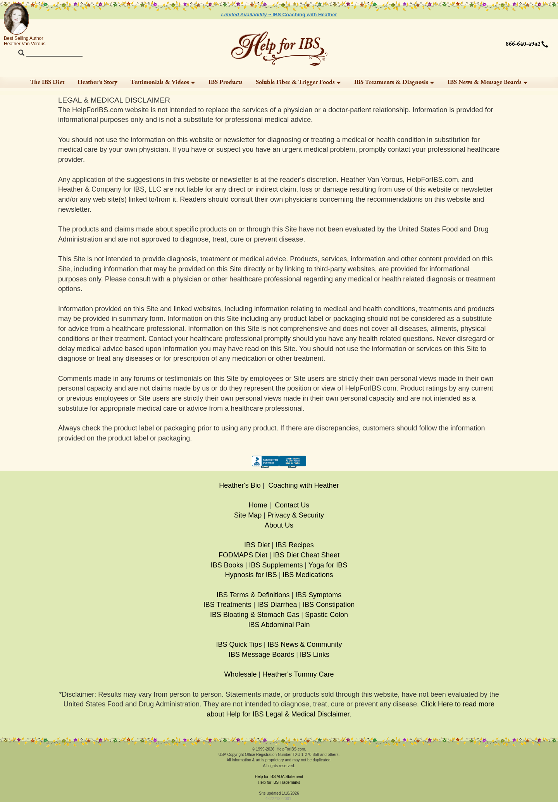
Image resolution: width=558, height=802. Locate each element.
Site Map (248, 515)
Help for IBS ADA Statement (279, 777)
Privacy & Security (295, 515)
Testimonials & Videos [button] (163, 82)
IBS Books (227, 565)
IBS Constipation (329, 604)
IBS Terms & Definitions (253, 595)
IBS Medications (307, 575)
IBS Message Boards (261, 654)
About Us (279, 525)
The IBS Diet (47, 82)
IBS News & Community (304, 644)
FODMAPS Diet (243, 555)
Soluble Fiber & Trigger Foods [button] (298, 82)
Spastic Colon (326, 615)
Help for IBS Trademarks (279, 782)
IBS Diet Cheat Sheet (306, 555)
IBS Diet (257, 545)
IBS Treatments (227, 604)
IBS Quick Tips (239, 644)
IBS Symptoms (318, 595)
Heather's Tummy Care (298, 674)
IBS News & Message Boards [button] (488, 82)
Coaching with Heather (304, 485)
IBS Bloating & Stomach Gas (254, 615)
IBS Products (225, 82)
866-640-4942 (523, 44)
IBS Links (314, 654)
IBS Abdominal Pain (279, 625)
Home (258, 505)
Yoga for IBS (327, 565)
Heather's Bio (240, 485)
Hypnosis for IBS (251, 575)
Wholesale (240, 674)
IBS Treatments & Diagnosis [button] (394, 82)
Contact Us (292, 505)
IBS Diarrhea (277, 604)
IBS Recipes (295, 545)
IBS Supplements (276, 565)
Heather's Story (97, 82)
